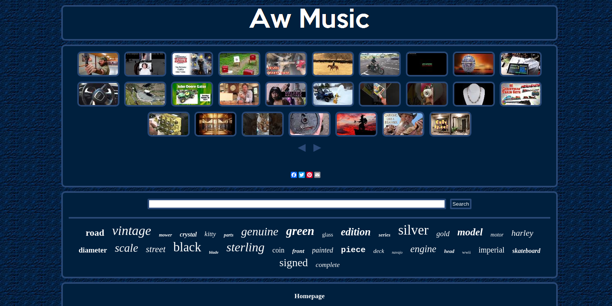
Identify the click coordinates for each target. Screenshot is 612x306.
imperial (492, 250)
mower (165, 235)
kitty (210, 234)
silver (413, 230)
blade (214, 252)
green (300, 231)
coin (278, 250)
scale (126, 248)
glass (327, 235)
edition (356, 232)
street (155, 249)
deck (379, 251)
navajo (397, 252)
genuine (259, 231)
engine (423, 249)
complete (328, 265)
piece (353, 250)
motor (497, 235)
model (470, 232)
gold (443, 234)
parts (228, 235)
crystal (188, 234)
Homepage (309, 296)
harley (522, 233)
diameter (92, 250)
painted (322, 250)
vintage (131, 230)
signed (293, 262)
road (95, 233)
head (449, 251)
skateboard (526, 250)
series (384, 235)
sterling (245, 247)
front (298, 251)
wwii (466, 252)
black (187, 247)
